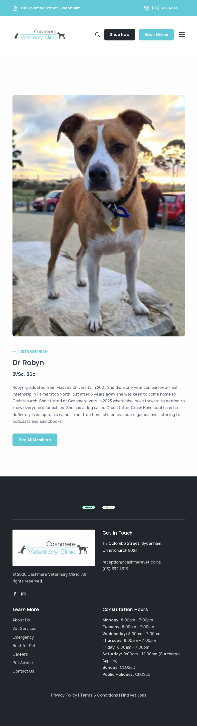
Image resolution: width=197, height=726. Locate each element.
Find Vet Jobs (133, 695)
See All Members (35, 439)
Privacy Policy (64, 695)
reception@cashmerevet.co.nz (131, 562)
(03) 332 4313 (164, 7)
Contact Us (23, 671)
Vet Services (24, 628)
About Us (21, 620)
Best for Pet (24, 645)
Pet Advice (22, 662)
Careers (20, 654)
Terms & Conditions (99, 695)
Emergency (23, 637)
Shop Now (119, 34)
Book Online (156, 34)
